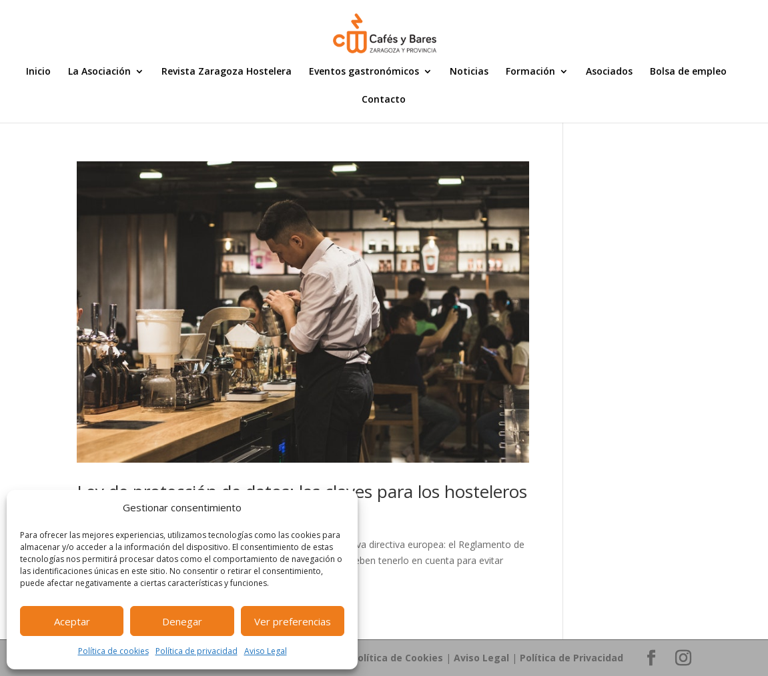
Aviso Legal (265, 651)
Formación (530, 72)
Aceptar (72, 621)
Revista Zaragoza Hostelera (226, 72)
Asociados (609, 72)
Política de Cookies (397, 657)
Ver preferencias (292, 621)
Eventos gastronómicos (364, 72)
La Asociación (99, 72)
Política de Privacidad (571, 657)
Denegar (182, 621)
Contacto (384, 100)
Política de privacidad (196, 651)
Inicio (38, 72)
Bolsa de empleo (688, 72)
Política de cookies (113, 651)
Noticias (469, 72)
